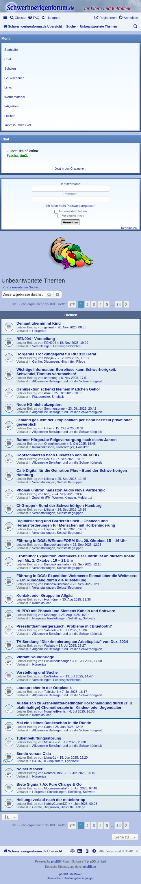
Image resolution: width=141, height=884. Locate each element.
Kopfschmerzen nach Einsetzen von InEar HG (57, 455)
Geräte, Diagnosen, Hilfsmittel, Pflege (58, 361)
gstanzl (49, 327)
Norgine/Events (55, 711)
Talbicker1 (51, 691)
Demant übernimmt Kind (38, 323)
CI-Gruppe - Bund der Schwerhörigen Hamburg (59, 505)
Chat (7, 59)
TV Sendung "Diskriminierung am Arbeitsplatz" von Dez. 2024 (72, 641)
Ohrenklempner (55, 443)
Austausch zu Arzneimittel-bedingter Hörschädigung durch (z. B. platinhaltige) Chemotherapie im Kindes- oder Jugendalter (74, 705)
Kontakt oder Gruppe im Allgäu (44, 595)
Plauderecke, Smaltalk (48, 396)
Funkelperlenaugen (57, 661)
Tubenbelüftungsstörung (38, 738)
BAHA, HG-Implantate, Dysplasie (55, 761)
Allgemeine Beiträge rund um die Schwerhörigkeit (67, 381)
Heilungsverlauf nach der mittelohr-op (50, 800)
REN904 (50, 342)
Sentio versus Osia (33, 753)
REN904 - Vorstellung (35, 339)
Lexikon (9, 115)
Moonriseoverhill (55, 788)
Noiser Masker (29, 769)
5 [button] (107, 304)
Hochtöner (51, 599)
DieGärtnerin (53, 676)
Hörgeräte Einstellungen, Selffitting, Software (63, 618)
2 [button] (87, 304)
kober (48, 428)
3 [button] (94, 304)
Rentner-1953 (53, 773)
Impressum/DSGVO (18, 125)
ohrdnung (50, 377)
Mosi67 (49, 742)
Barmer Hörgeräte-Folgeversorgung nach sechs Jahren (66, 440)
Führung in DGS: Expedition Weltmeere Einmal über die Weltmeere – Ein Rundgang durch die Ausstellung (77, 578)
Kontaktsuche (41, 603)
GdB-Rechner (14, 78)
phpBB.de (89, 866)
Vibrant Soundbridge (35, 657)
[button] (72, 304)
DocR (48, 459)
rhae (47, 393)
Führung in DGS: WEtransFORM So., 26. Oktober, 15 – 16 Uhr (71, 540)
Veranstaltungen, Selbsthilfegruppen (57, 482)
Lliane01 (50, 757)
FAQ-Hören (12, 106)
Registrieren (129, 228)
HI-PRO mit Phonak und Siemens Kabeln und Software (65, 611)
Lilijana (49, 478)
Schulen (10, 68)
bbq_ (47, 494)
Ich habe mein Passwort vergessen (70, 205)
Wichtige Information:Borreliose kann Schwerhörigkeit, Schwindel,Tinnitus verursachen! (66, 371)
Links (8, 87)
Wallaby (49, 645)
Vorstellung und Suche (37, 672)
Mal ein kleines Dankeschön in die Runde (53, 723)
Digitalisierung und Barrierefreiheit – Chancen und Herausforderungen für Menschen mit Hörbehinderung (65, 523)
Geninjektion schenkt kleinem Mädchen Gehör (58, 389)
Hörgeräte (39, 330)
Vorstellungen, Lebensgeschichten (56, 346)
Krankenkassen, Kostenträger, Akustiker (60, 447)
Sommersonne (54, 408)
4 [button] (100, 304)
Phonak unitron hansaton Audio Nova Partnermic (60, 490)
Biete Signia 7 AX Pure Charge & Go (48, 784)
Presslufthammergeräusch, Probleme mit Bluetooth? (64, 626)
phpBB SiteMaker (70, 874)
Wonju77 (50, 358)
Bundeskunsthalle (56, 544)
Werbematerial (14, 97)
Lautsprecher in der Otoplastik (44, 688)
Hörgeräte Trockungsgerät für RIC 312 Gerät (56, 354)
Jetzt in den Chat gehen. (70, 168)
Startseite (11, 49)
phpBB (55, 861)
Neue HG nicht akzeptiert (39, 404)
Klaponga (50, 615)
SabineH (50, 630)
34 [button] (118, 304)
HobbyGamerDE (55, 803)
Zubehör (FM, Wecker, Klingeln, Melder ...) (62, 497)
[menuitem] (18, 17)
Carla (47, 726)
